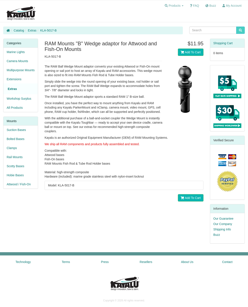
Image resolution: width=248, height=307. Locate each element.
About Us (187, 262)
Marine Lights (16, 52)
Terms (66, 262)
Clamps (12, 148)
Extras (32, 30)
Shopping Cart (223, 43)
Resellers (146, 262)
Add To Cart (191, 52)
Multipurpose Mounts (21, 70)
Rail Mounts (15, 157)
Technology (23, 262)
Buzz (216, 234)
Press (105, 262)
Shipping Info (222, 229)
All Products (15, 107)
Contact (227, 262)
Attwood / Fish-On (19, 184)
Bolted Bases (16, 139)
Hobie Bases (15, 175)
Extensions (14, 79)
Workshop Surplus (19, 98)
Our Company (222, 224)
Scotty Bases (15, 166)
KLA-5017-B (48, 30)
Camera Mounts (17, 61)
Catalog (19, 30)
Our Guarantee (223, 218)
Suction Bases (16, 130)
